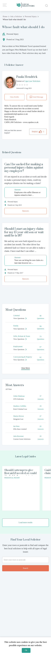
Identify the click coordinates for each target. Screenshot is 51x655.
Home (5, 16)
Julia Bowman (18, 436)
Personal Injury (31, 16)
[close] (46, 5)
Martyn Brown (18, 416)
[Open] (47, 560)
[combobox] (25, 560)
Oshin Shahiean (18, 396)
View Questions (18, 318)
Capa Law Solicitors (32, 81)
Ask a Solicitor (16, 16)
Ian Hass (16, 426)
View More (25, 368)
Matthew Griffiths (19, 406)
